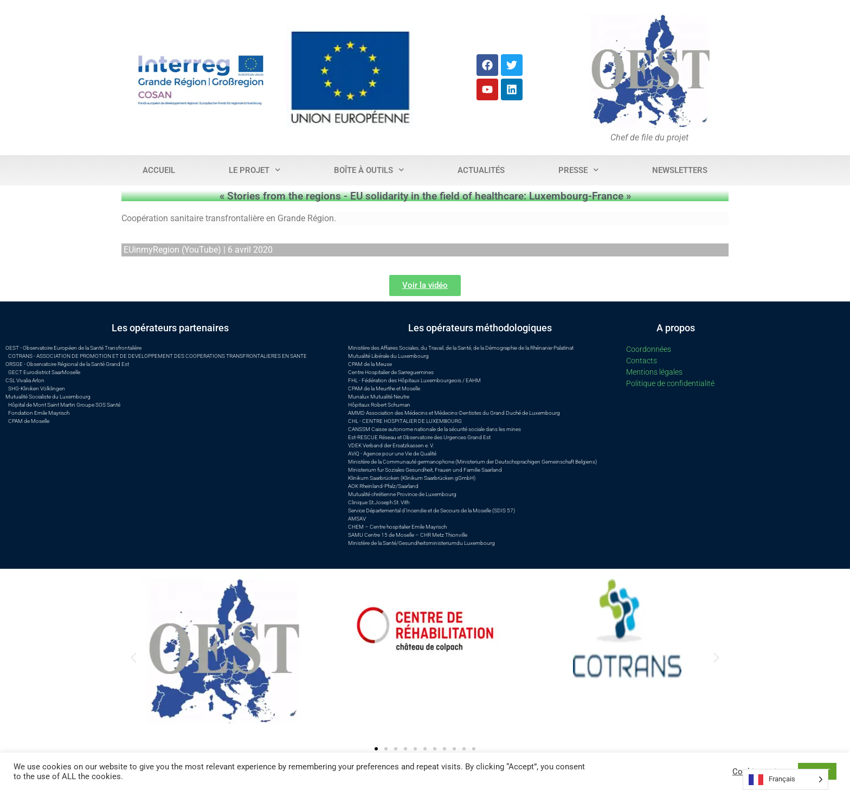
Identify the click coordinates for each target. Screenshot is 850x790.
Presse (578, 170)
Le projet (255, 170)
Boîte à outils (369, 170)
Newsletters (679, 170)
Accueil (159, 170)
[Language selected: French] (785, 779)
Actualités (481, 170)
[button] (133, 657)
